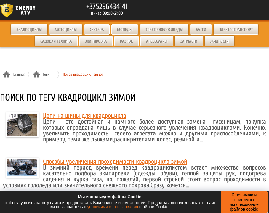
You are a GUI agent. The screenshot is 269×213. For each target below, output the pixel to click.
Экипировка (96, 41)
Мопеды (124, 29)
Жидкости (219, 41)
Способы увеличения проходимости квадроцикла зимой (115, 161)
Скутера (97, 29)
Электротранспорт (236, 29)
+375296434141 (106, 6)
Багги (201, 29)
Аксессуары (156, 41)
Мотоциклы (66, 29)
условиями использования (112, 206)
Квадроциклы (29, 29)
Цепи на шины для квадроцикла (84, 116)
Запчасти (188, 41)
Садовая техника (56, 41)
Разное (126, 41)
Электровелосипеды (164, 29)
